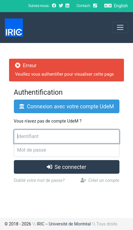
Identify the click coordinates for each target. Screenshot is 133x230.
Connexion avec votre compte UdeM (66, 106)
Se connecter (66, 167)
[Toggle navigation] (120, 27)
